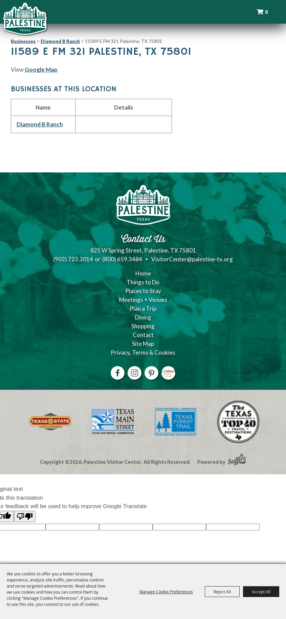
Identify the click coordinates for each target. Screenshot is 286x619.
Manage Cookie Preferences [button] (166, 591)
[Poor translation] (25, 516)
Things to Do (143, 282)
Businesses (23, 41)
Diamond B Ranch (60, 41)
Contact (143, 334)
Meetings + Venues (143, 299)
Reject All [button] (222, 591)
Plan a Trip (143, 308)
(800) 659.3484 (122, 259)
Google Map (41, 69)
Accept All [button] (261, 591)
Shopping (143, 326)
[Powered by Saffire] (237, 460)
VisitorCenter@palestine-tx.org (192, 259)
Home (143, 273)
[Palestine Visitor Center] (25, 18)
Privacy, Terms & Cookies (143, 352)
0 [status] (266, 12)
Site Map (143, 343)
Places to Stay (143, 290)
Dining (143, 317)
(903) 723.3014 (73, 259)
